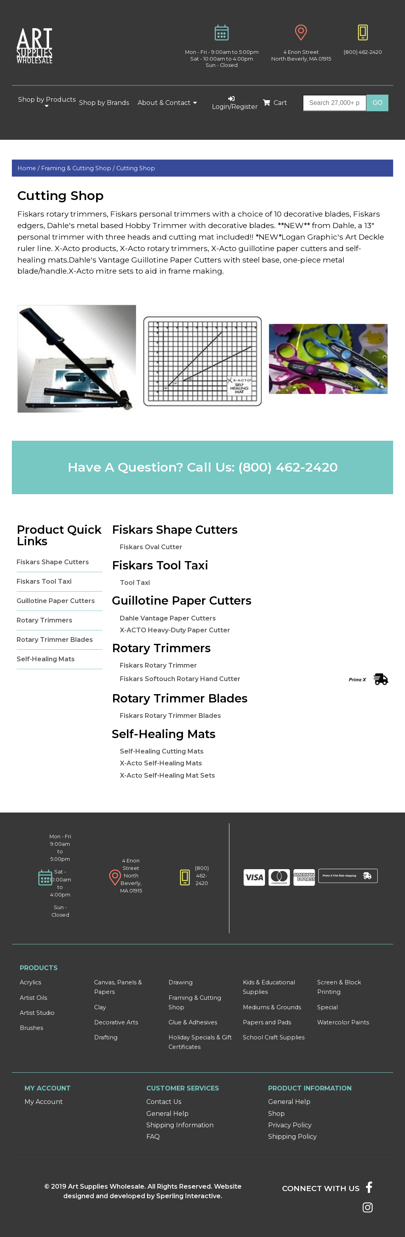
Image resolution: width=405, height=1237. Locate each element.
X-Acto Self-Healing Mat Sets (167, 775)
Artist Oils (33, 997)
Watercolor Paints (343, 1022)
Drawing (180, 982)
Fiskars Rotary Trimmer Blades (170, 715)
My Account (44, 1102)
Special (327, 1007)
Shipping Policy (292, 1136)
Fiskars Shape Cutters (53, 562)
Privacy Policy (290, 1125)
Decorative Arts (116, 1022)
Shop (276, 1113)
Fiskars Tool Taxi (44, 581)
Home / (29, 168)
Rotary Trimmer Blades (55, 639)
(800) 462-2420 (363, 52)
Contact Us (163, 1102)
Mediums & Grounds (272, 1007)
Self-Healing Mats (46, 659)
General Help (167, 1113)
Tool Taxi (135, 582)
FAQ (153, 1136)
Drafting (105, 1037)
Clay (100, 1007)
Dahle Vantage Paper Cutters (168, 618)
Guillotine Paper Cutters (56, 601)
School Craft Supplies (274, 1037)
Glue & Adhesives (192, 1022)
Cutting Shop (135, 168)
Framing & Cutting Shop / (78, 168)
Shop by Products (47, 102)
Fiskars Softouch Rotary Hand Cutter (180, 679)
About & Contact (167, 103)
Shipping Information (180, 1125)
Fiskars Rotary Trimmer (158, 665)
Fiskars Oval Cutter (151, 547)
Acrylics (30, 982)
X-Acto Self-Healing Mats (161, 763)
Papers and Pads (267, 1022)
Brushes (31, 1027)
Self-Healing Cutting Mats (162, 751)
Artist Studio (37, 1012)
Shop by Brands (107, 103)
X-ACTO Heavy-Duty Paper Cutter (175, 630)
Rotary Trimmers (44, 620)
